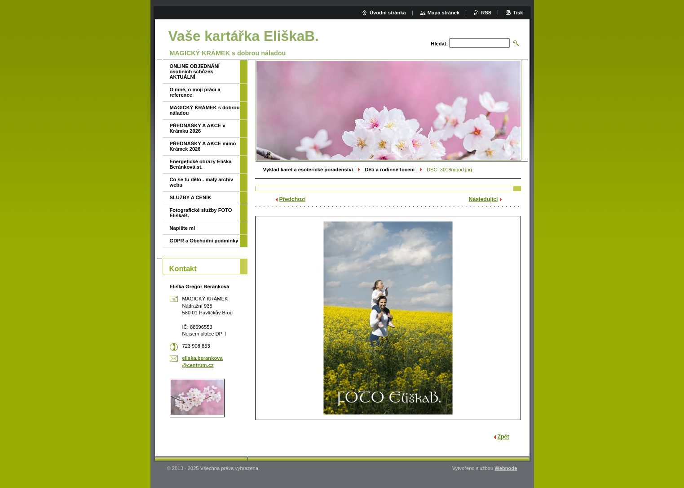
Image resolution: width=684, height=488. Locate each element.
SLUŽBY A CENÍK (191, 197)
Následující (483, 199)
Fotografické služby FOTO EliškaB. (201, 212)
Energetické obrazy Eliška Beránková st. (201, 164)
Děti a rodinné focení (390, 169)
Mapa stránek (444, 12)
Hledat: (439, 43)
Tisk (518, 12)
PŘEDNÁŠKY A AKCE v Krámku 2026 (197, 128)
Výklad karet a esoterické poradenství (308, 169)
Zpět (503, 437)
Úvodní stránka (388, 12)
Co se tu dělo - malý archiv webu (202, 182)
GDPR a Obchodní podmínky (204, 240)
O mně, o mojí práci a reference (195, 92)
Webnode (505, 468)
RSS (486, 12)
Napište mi (182, 228)
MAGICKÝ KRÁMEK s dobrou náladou (205, 110)
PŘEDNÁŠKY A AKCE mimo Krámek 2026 (203, 146)
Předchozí (292, 199)
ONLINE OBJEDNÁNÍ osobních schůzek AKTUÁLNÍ (195, 71)
